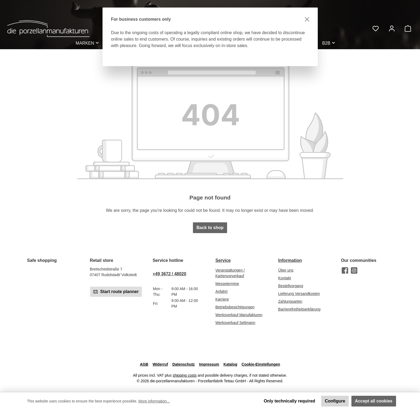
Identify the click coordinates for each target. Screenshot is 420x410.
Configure (335, 401)
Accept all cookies (374, 401)
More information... (154, 401)
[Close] (307, 19)
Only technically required (289, 401)
